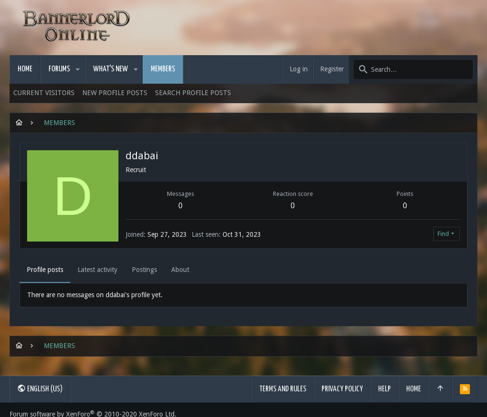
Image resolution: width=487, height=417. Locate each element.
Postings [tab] (144, 269)
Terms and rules (282, 389)
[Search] (413, 69)
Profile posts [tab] (45, 269)
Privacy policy (342, 389)
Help (384, 389)
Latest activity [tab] (97, 269)
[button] (78, 69)
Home (413, 389)
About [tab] (180, 269)
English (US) (40, 388)
